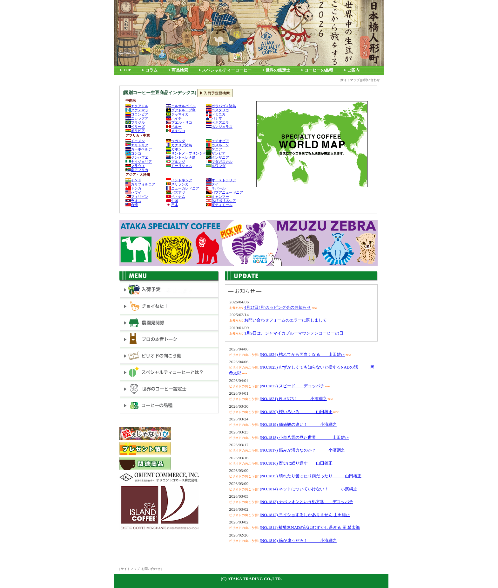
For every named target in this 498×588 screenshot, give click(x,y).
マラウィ (135, 166)
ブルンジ (175, 161)
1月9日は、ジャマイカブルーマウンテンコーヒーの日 (293, 333)
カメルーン (217, 145)
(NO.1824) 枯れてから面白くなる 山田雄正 (302, 354)
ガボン (174, 149)
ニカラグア (136, 118)
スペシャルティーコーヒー (227, 70)
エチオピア (217, 141)
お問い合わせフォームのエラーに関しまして (285, 320)
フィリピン (136, 196)
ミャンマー (217, 196)
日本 (172, 205)
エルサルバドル (181, 106)
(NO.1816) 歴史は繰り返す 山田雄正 (300, 463)
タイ (212, 184)
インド (133, 180)
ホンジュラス (219, 126)
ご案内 (353, 70)
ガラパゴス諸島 (221, 106)
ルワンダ (215, 166)
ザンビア (215, 153)
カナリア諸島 (179, 145)
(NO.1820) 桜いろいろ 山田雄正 (296, 411)
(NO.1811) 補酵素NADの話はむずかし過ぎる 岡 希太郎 (310, 527)
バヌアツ (175, 192)
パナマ (214, 118)
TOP (127, 70)
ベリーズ (135, 126)
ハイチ (174, 118)
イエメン (135, 141)
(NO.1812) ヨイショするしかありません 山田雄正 (305, 514)
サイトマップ (350, 80)
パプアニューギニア (224, 192)
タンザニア (217, 157)
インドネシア (179, 180)
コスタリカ (217, 110)
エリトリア (136, 145)
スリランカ (177, 184)
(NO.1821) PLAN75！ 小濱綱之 (293, 398)
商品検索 (180, 70)
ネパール (215, 188)
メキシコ (175, 131)
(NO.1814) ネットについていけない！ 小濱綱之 (308, 489)
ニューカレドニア (182, 188)
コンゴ (133, 153)
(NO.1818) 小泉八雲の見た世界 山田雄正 (304, 437)
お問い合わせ (370, 80)
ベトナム (175, 196)
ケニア (214, 149)
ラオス (133, 201)
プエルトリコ (179, 122)
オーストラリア (221, 180)
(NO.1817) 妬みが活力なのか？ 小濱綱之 (302, 450)
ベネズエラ (217, 122)
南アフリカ (136, 170)
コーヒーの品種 (318, 70)
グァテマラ (136, 110)
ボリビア (135, 131)
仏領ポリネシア (221, 201)
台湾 (131, 205)
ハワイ (133, 192)
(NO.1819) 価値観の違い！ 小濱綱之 (298, 424)
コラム (151, 70)
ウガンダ (175, 141)
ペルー (174, 126)
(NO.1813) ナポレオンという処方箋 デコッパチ (306, 501)
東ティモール (219, 205)
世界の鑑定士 (278, 70)
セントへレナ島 (181, 157)
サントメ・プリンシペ (186, 153)
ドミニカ (215, 114)
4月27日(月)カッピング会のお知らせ (277, 307)
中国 (172, 201)
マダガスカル (219, 161)
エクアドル (136, 106)
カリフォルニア (140, 184)
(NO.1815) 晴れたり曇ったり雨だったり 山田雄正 (310, 476)
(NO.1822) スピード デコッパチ (292, 386)
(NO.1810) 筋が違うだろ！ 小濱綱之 (298, 540)
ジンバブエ (136, 157)
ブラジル (135, 122)
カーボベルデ (138, 149)
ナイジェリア (138, 161)
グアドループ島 (181, 110)
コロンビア (136, 114)
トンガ (133, 188)
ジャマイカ (177, 114)
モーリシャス (179, 166)
